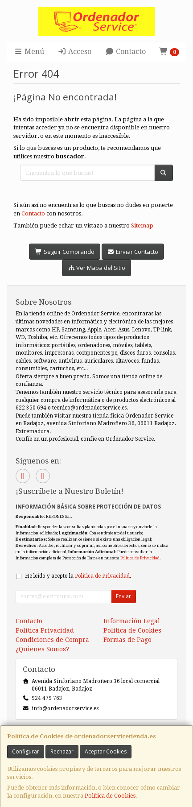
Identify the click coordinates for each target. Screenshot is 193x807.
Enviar (123, 596)
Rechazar (62, 751)
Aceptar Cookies (106, 751)
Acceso (74, 51)
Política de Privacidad (140, 557)
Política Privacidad (45, 630)
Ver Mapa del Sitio (96, 268)
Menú (29, 51)
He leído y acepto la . (78, 576)
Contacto (125, 51)
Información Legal (131, 621)
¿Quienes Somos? (42, 649)
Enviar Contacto (132, 252)
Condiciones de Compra (52, 639)
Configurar (25, 751)
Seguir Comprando (64, 252)
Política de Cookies (110, 795)
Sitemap (142, 225)
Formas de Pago (127, 639)
